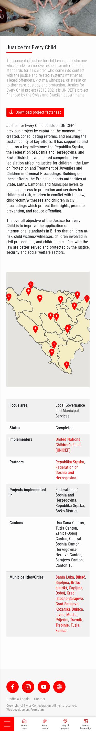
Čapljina (75, 588)
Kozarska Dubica (69, 609)
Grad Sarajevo (67, 603)
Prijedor (62, 619)
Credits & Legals (17, 699)
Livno (60, 614)
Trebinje (62, 625)
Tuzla (75, 625)
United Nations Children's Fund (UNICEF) (68, 445)
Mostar (72, 614)
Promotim (37, 709)
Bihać (80, 577)
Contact (39, 699)
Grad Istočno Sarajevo (69, 596)
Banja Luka (65, 577)
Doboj (60, 593)
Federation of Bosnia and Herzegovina (67, 473)
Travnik (76, 619)
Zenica (61, 630)
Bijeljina (62, 582)
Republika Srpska (70, 462)
